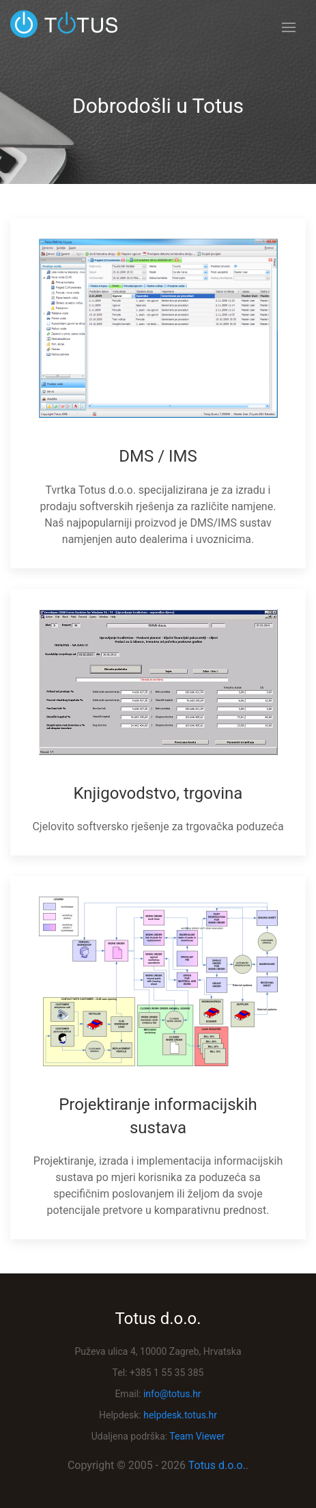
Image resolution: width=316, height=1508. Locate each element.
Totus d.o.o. (217, 1465)
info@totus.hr (172, 1393)
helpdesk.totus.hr (180, 1415)
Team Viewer (197, 1436)
